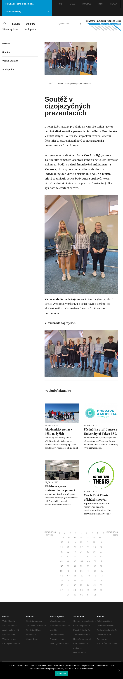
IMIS (101, 4)
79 (101, 580)
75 (75, 580)
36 (94, 552)
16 (100, 537)
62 (81, 571)
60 (68, 571)
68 (75, 575)
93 (101, 590)
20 (81, 542)
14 (88, 537)
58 (101, 566)
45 (61, 561)
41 (81, 556)
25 (68, 547)
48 (81, 561)
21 (88, 542)
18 (68, 542)
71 (95, 575)
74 (68, 580)
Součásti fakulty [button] (27, 11)
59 (61, 571)
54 (75, 566)
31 (62, 552)
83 (81, 585)
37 (101, 552)
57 (95, 566)
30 (101, 547)
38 (61, 556)
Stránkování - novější (50, 533)
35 (88, 552)
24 (61, 547)
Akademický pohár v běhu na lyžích (59, 431)
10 (63, 537)
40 (74, 556)
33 (74, 552)
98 (95, 594)
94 (68, 594)
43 (94, 556)
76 (81, 580)
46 (68, 561)
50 (95, 561)
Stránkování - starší (112, 533)
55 (81, 566)
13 (81, 537)
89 (74, 590)
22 (94, 542)
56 (88, 566)
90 (81, 590)
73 (62, 580)
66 (61, 575)
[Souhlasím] (119, 670)
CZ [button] (61, 4)
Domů (50, 83)
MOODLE (86, 4)
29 (94, 547)
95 (75, 594)
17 (62, 542)
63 (88, 571)
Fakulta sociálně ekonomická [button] (27, 4)
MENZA (113, 4)
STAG (72, 4)
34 (81, 552)
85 (94, 585)
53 (68, 566)
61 (75, 571)
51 (102, 561)
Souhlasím (61, 673)
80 (62, 585)
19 (75, 542)
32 (68, 552)
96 (81, 594)
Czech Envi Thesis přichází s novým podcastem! (96, 499)
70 (89, 575)
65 (101, 571)
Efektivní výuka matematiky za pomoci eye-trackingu (60, 490)
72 (101, 575)
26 (75, 547)
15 (94, 537)
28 (88, 547)
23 (100, 542)
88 (68, 590)
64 (95, 571)
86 (101, 585)
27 (81, 547)
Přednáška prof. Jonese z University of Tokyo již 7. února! (100, 434)
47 (75, 561)
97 (88, 594)
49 (88, 561)
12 (75, 537)
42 (88, 556)
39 (68, 556)
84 (88, 585)
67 (68, 575)
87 (61, 590)
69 (82, 575)
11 (69, 537)
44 (101, 556)
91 (88, 590)
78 (95, 580)
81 (68, 585)
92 (94, 590)
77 (88, 580)
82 (75, 585)
